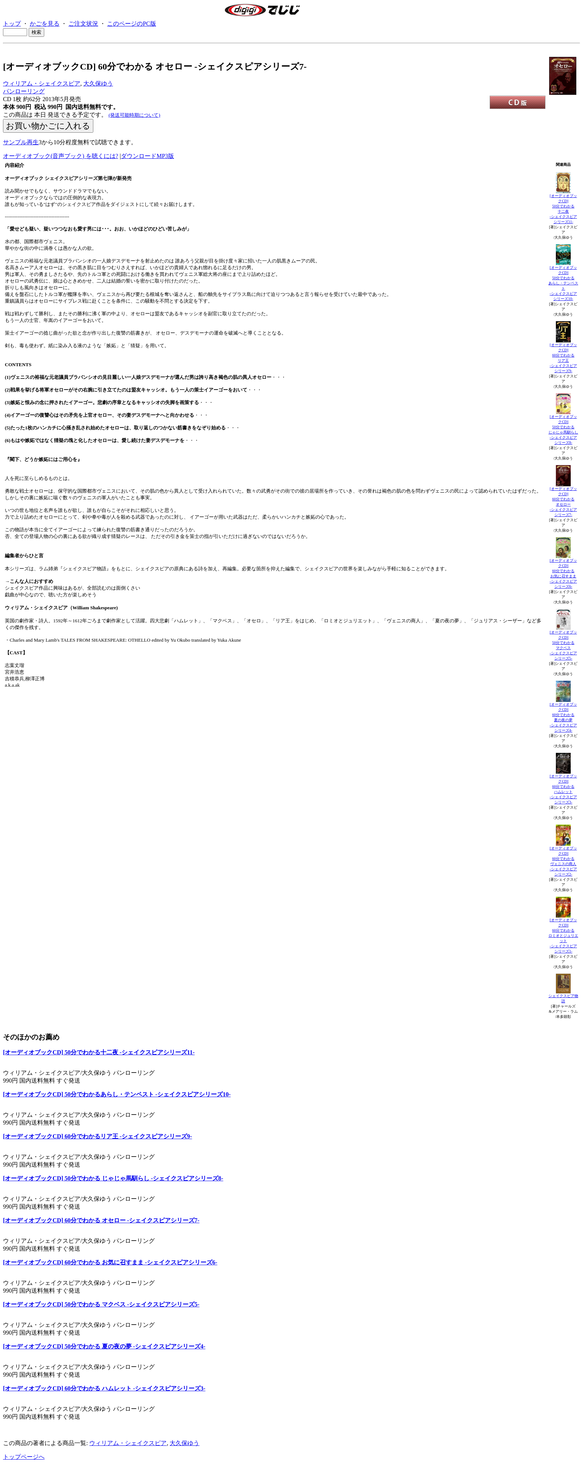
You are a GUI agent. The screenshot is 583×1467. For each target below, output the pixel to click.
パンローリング (24, 91)
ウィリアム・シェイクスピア (41, 83)
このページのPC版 (131, 23)
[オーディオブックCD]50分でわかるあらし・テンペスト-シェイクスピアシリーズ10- (563, 283)
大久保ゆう (98, 83)
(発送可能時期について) (134, 115)
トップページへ (24, 1457)
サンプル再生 (21, 142)
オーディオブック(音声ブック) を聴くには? (60, 156)
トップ (12, 23)
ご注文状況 (83, 23)
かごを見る (44, 23)
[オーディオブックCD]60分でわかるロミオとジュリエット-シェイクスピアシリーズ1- (563, 935)
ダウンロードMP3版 (147, 156)
